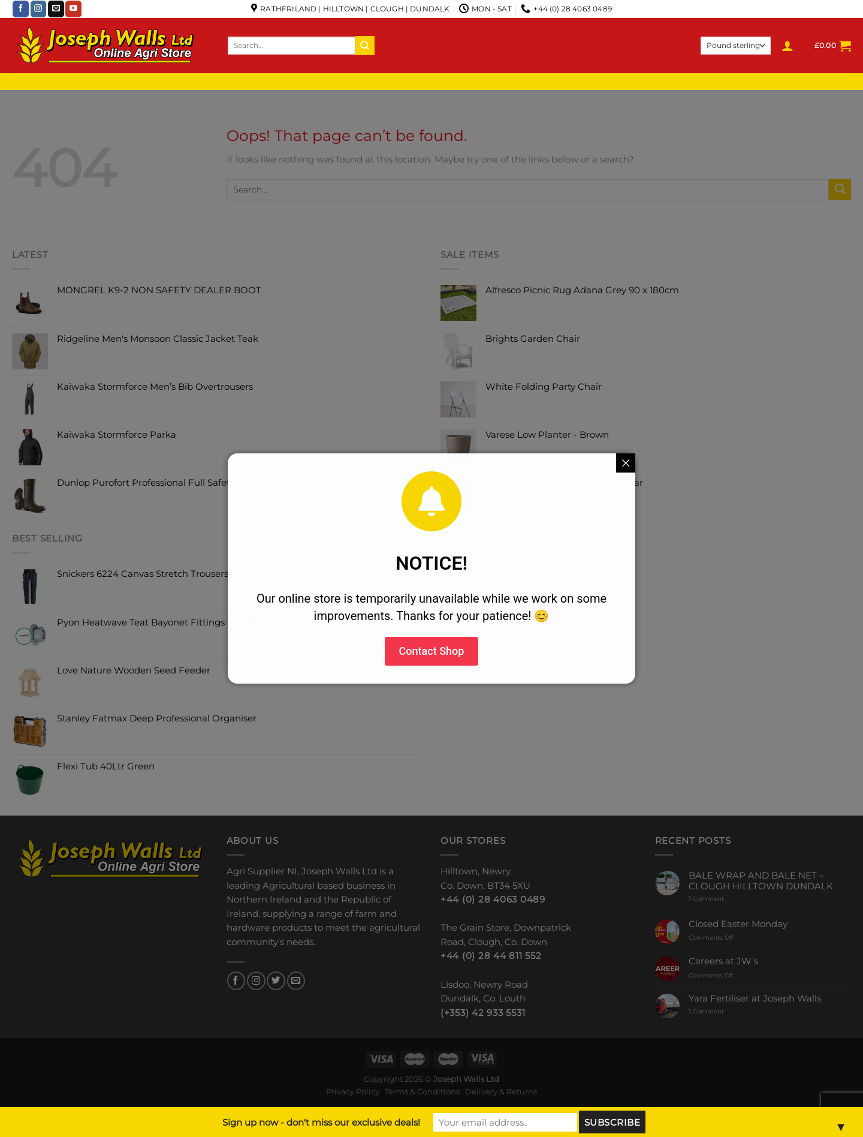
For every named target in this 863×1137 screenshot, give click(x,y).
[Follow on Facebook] (21, 9)
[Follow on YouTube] (73, 9)
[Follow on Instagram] (39, 9)
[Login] (787, 45)
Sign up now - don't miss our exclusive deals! (321, 1122)
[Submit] (365, 45)
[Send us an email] (56, 9)
